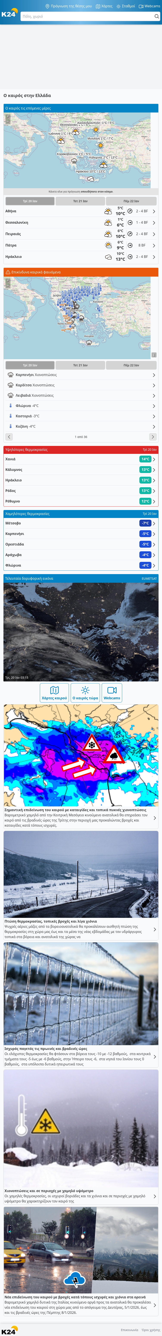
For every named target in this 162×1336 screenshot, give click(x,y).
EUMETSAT (149, 578)
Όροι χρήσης (151, 1330)
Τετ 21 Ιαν (80, 201)
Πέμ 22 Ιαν (131, 201)
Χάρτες (104, 6)
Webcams (149, 6)
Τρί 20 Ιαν (30, 201)
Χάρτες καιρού (54, 692)
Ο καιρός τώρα (85, 692)
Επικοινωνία (129, 1330)
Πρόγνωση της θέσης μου (68, 6)
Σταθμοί (125, 6)
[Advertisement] (81, 57)
